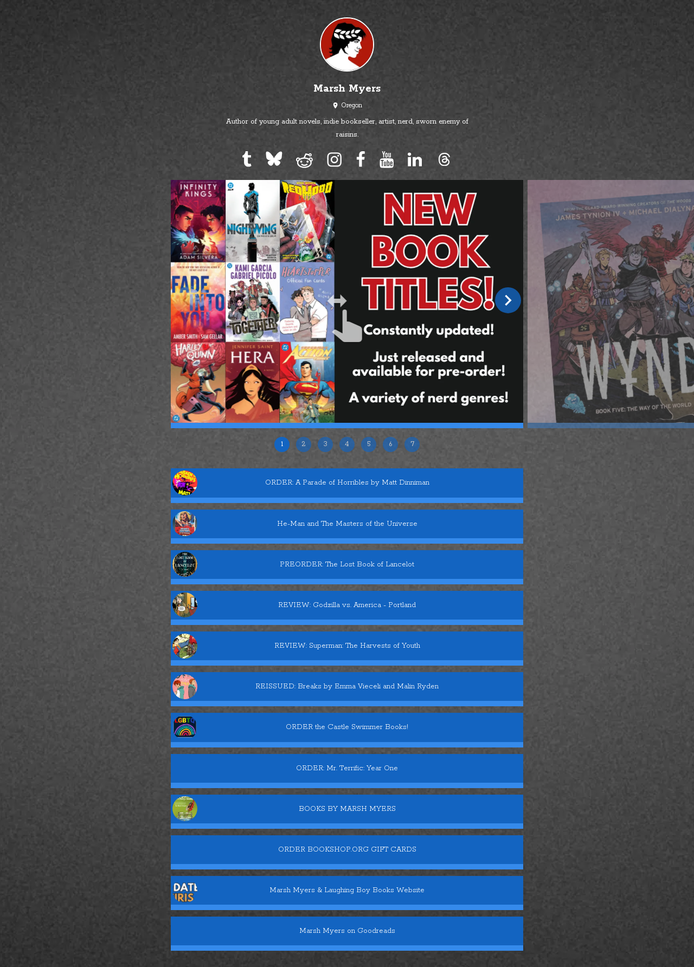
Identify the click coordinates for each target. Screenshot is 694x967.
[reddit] (305, 160)
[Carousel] (347, 321)
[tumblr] (246, 160)
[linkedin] (415, 160)
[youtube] (386, 160)
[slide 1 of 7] (347, 301)
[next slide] (508, 300)
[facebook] (360, 160)
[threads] (444, 160)
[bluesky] (274, 160)
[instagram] (334, 160)
